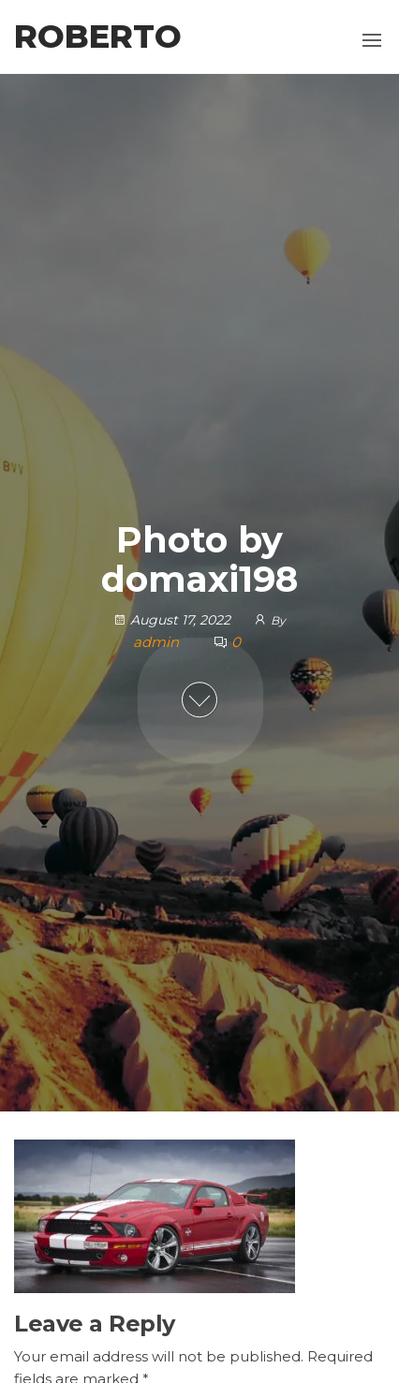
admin (158, 642)
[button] (371, 40)
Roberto (98, 36)
